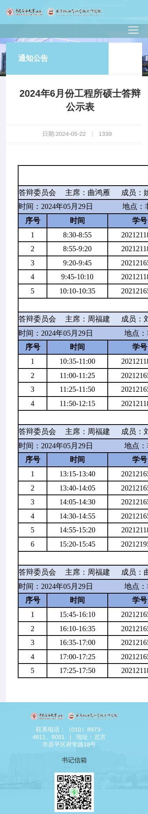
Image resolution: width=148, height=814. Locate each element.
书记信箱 (74, 760)
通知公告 (33, 58)
